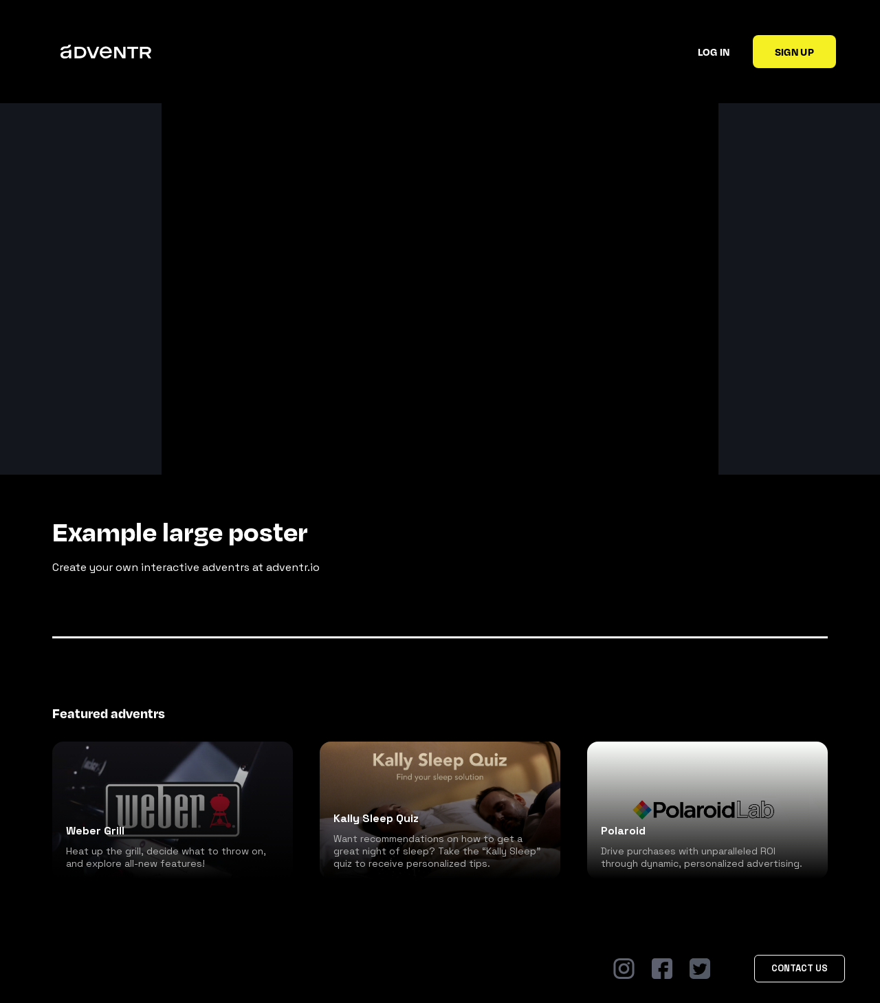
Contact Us (799, 968)
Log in (714, 51)
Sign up (794, 51)
